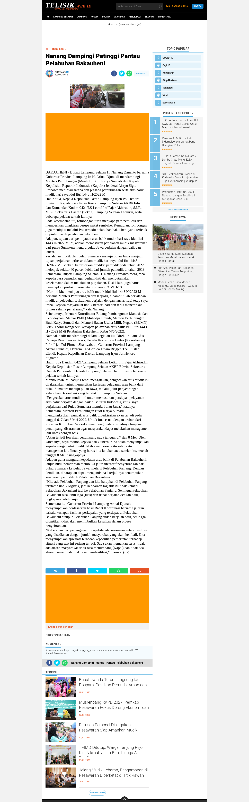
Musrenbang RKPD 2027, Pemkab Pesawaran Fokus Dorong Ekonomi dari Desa (113, 708)
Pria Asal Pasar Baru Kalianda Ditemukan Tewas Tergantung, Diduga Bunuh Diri (176, 268)
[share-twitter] (122, 73)
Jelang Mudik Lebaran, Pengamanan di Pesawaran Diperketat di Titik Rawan (113, 776)
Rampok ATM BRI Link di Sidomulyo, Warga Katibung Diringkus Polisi (181, 141)
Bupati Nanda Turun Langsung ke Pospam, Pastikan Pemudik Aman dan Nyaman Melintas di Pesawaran (113, 685)
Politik (106, 16)
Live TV (197, 6)
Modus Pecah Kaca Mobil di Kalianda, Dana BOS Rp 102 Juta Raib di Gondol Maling (177, 282)
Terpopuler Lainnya (178, 205)
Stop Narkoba (170, 80)
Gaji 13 (166, 65)
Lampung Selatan (63, 16)
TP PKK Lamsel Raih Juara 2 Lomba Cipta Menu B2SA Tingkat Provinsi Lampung (181, 158)
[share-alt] (55, 570)
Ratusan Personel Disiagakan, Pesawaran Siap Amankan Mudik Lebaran (110, 730)
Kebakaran (168, 72)
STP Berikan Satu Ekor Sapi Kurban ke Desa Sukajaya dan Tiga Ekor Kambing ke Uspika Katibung (182, 175)
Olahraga (119, 16)
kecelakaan (169, 102)
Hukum (94, 16)
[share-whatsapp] (129, 73)
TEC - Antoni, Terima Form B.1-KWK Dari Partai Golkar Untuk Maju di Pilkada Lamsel (182, 124)
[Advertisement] (128, 33)
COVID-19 (168, 57)
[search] (139, 6)
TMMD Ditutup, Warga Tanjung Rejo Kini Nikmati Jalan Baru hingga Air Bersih (113, 753)
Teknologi (168, 87)
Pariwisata (164, 16)
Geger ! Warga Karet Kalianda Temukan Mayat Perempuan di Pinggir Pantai (176, 253)
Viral (165, 95)
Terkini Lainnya (97, 793)
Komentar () (141, 73)
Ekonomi (149, 16)
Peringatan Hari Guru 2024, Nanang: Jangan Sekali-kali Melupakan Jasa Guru (180, 192)
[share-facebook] (114, 73)
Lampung (82, 16)
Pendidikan (135, 16)
